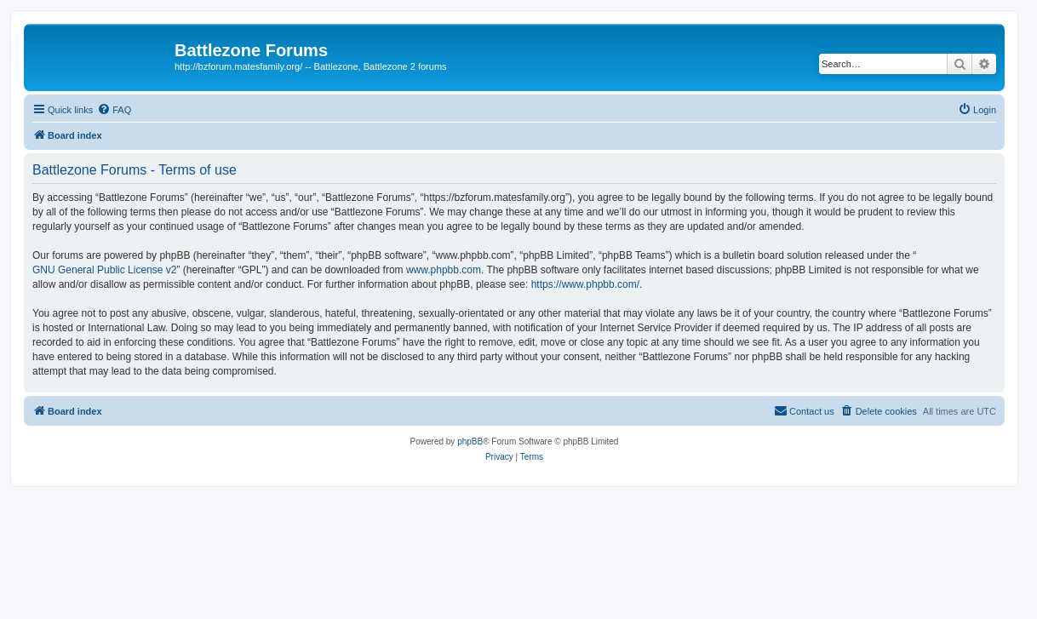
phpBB (470, 441)
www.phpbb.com (443, 270)
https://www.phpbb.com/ (585, 284)
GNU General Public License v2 (104, 270)
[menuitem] (114, 110)
